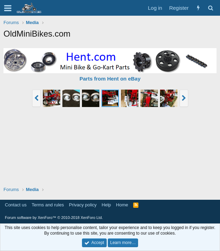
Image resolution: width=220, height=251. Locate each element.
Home (122, 204)
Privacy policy (83, 204)
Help (106, 204)
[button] (7, 8)
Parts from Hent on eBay (110, 79)
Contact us (15, 204)
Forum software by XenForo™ (54, 217)
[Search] (210, 7)
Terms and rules (48, 204)
